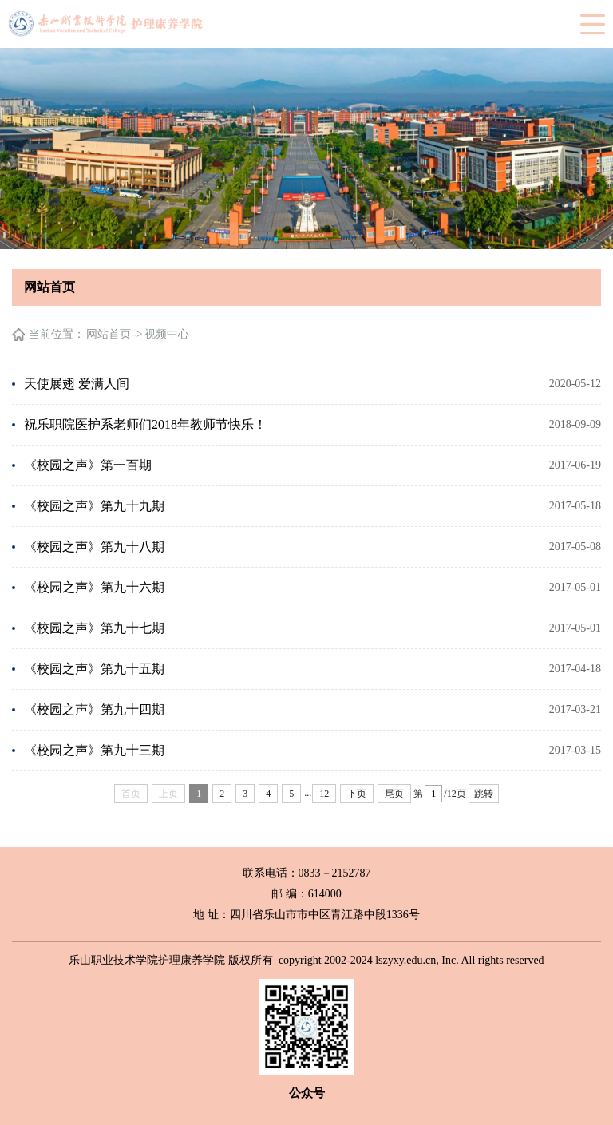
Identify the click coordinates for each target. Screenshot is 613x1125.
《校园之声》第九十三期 (94, 750)
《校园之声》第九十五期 (94, 668)
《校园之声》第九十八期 (94, 546)
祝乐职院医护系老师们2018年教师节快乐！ (145, 424)
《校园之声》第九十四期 (94, 709)
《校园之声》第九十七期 (94, 628)
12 (324, 793)
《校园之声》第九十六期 (94, 587)
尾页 (394, 793)
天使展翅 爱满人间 (76, 383)
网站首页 (108, 334)
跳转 (483, 793)
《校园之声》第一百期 (88, 465)
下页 (356, 793)
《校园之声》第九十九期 (94, 506)
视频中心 (166, 334)
